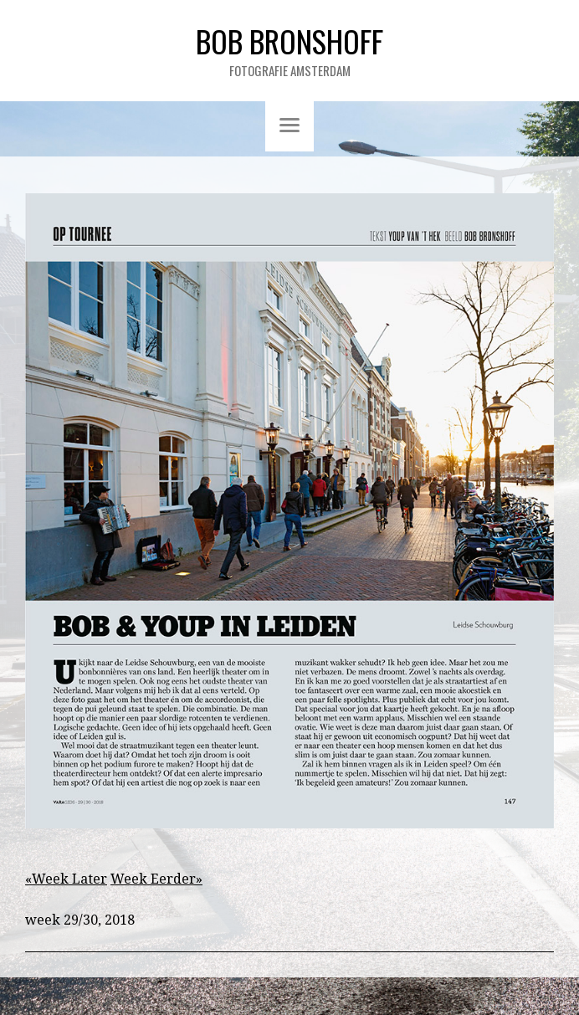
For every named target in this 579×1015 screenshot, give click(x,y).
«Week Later (66, 879)
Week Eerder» (156, 879)
